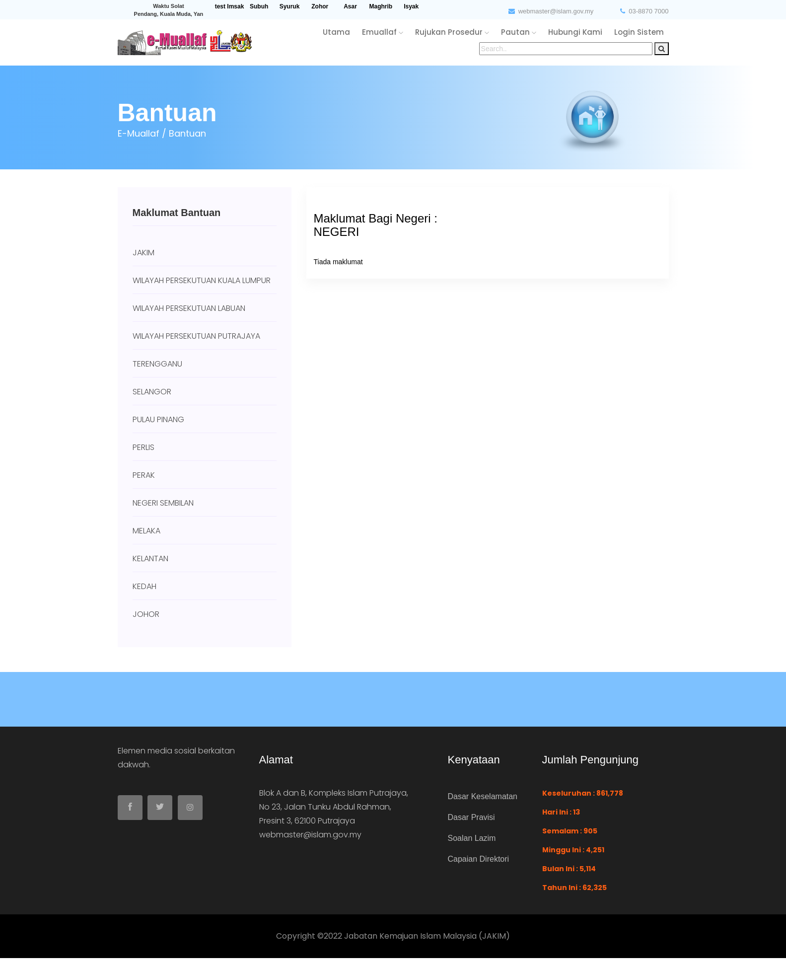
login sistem (639, 32)
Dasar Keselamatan (483, 796)
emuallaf (382, 32)
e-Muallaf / (142, 133)
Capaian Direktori (478, 859)
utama (336, 32)
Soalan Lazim (472, 838)
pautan (518, 32)
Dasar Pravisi (471, 817)
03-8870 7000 (644, 11)
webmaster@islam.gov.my (551, 11)
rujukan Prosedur (452, 32)
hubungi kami (575, 32)
